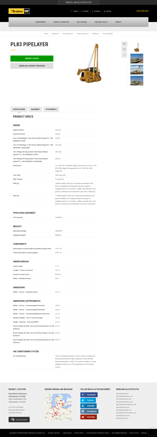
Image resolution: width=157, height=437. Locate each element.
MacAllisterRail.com (122, 407)
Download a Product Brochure (32, 66)
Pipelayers (95, 34)
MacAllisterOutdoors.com (124, 402)
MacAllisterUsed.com (123, 415)
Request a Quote (32, 58)
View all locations (19, 419)
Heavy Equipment (82, 34)
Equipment (55, 34)
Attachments (51, 109)
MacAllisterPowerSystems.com (126, 404)
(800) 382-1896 (14, 410)
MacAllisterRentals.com (124, 410)
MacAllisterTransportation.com (126, 413)
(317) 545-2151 (14, 407)
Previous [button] (136, 40)
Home (46, 34)
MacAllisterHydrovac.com (124, 396)
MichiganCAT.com (122, 418)
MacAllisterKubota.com (123, 399)
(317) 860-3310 (14, 413)
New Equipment (68, 34)
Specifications (19, 109)
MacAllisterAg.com (122, 393)
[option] (136, 48)
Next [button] (139, 89)
